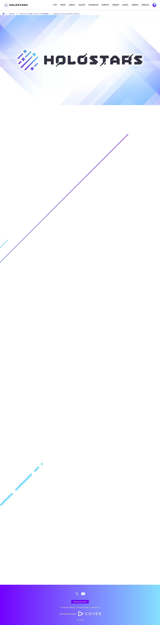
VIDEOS (115, 5)
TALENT (81, 5)
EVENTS (105, 5)
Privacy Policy (83, 607)
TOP (55, 5)
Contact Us (95, 607)
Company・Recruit (68, 607)
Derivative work (80, 601)
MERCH (135, 5)
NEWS (63, 5)
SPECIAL (145, 5)
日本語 (154, 5)
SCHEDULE (93, 5)
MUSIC (125, 5)
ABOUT (72, 5)
